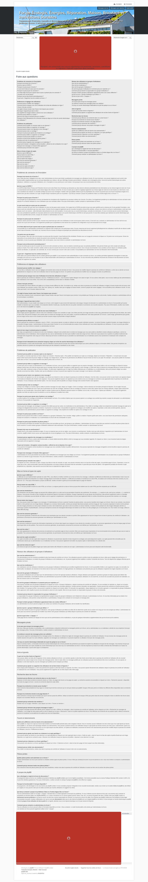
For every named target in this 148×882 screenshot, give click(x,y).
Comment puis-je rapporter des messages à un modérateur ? (34, 142)
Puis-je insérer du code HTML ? (25, 155)
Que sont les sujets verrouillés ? (26, 166)
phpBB (31, 306)
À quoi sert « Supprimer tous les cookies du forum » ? (31, 98)
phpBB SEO (24, 871)
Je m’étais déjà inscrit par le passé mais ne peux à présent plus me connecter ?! (39, 92)
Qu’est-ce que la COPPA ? (24, 85)
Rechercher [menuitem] (23, 32)
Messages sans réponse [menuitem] (117, 8)
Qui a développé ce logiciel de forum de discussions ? (86, 148)
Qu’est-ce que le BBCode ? (24, 153)
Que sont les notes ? (22, 164)
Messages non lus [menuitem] (103, 8)
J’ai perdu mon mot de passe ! (25, 94)
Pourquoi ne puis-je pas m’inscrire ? (27, 87)
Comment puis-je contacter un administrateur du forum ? (87, 154)
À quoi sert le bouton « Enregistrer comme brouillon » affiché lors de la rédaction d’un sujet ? (42, 144)
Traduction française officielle (29, 869)
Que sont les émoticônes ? (24, 156)
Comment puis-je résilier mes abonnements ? (84, 136)
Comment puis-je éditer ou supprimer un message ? (31, 127)
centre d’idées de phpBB (116, 786)
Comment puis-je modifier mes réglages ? (28, 103)
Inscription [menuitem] (119, 4)
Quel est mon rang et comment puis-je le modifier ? (31, 116)
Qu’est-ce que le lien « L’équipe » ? (81, 96)
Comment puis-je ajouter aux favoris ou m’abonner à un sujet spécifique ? (92, 132)
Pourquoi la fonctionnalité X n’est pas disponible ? (85, 150)
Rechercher (33, 37)
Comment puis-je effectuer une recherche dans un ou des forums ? (90, 118)
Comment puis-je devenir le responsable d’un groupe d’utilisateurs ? (90, 90)
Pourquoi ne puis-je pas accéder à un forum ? (29, 136)
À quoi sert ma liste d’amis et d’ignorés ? (83, 110)
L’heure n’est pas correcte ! (24, 107)
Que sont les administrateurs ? (80, 83)
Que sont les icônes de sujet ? (25, 168)
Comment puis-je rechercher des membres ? (84, 123)
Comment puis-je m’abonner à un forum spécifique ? (86, 134)
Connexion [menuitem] (129, 4)
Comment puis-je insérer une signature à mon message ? (33, 129)
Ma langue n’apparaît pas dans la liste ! (28, 111)
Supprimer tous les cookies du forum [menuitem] (91, 868)
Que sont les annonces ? (24, 162)
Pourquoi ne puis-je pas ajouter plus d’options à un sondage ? (34, 133)
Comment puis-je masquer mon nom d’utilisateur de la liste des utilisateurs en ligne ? (40, 105)
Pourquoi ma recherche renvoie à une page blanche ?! (87, 121)
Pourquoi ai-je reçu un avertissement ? (27, 140)
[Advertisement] (75, 51)
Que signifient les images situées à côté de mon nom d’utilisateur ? (35, 112)
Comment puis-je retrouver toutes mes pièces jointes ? (87, 143)
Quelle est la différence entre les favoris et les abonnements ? (89, 130)
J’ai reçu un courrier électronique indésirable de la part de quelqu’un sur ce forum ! (94, 105)
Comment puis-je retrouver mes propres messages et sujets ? (88, 125)
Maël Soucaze (43, 869)
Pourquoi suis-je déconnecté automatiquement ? (30, 96)
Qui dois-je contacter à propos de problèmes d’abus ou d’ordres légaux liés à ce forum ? (96, 152)
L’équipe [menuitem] (31, 32)
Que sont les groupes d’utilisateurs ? (82, 87)
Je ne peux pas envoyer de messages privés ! (84, 101)
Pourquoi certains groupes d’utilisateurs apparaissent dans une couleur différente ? (94, 92)
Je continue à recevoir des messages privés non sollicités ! (88, 103)
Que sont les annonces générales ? (27, 160)
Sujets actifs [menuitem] (129, 8)
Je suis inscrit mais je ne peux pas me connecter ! (30, 89)
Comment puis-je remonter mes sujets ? (28, 147)
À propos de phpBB (71, 780)
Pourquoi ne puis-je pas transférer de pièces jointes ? (31, 138)
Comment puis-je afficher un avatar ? (27, 114)
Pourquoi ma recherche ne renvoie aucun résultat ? (86, 119)
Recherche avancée (36, 37)
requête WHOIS (41, 795)
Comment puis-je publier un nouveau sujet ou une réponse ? (33, 125)
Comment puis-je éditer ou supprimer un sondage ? (31, 134)
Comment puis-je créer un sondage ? (27, 131)
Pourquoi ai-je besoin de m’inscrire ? (27, 83)
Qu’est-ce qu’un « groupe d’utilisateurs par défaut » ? (86, 94)
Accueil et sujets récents (71, 868)
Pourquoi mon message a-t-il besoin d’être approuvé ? (32, 146)
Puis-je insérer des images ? (25, 158)
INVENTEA (41, 873)
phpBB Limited (61, 778)
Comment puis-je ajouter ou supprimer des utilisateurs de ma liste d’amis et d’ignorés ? (95, 112)
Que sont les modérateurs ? (79, 85)
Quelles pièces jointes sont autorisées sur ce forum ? (86, 141)
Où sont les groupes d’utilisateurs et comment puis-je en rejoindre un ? (91, 89)
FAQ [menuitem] (16, 32)
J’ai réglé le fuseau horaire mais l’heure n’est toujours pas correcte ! (35, 109)
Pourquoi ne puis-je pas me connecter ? (28, 90)
